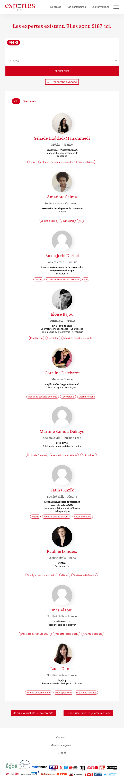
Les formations (100, 7)
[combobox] (62, 47)
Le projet (55, 7)
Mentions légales (61, 745)
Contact (61, 737)
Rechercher (62, 71)
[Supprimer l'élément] (16, 42)
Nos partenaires (76, 7)
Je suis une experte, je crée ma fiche (88, 713)
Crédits (62, 752)
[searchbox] (62, 50)
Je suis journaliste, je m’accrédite (33, 713)
